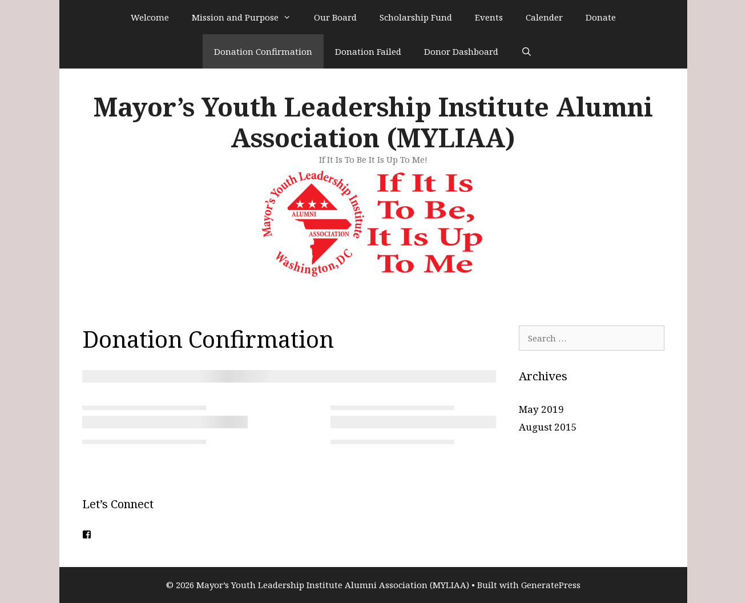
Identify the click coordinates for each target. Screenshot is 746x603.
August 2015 (548, 426)
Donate (601, 17)
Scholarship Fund (416, 17)
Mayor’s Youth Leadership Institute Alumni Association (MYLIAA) (373, 122)
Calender (544, 17)
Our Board (335, 17)
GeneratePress (550, 584)
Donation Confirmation (263, 51)
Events (489, 17)
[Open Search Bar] (526, 51)
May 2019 (541, 409)
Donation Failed (368, 51)
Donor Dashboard (461, 51)
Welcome (150, 17)
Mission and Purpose (247, 17)
